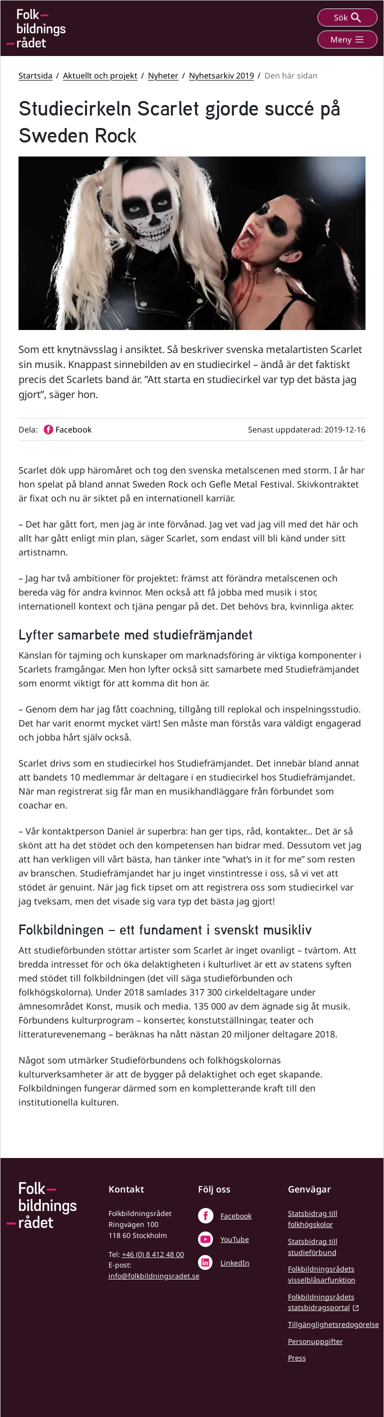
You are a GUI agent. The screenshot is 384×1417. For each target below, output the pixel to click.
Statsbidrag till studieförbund (313, 1246)
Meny (347, 39)
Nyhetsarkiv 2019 (221, 75)
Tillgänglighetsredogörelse (333, 1324)
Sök (347, 17)
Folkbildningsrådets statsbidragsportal (321, 1302)
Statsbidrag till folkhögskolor (313, 1218)
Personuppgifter (315, 1341)
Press (297, 1357)
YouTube (234, 1239)
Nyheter (163, 75)
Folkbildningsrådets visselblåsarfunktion (322, 1274)
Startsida (35, 75)
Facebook (236, 1215)
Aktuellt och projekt (100, 75)
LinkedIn (235, 1263)
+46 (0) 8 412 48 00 (153, 1254)
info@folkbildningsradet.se (154, 1275)
